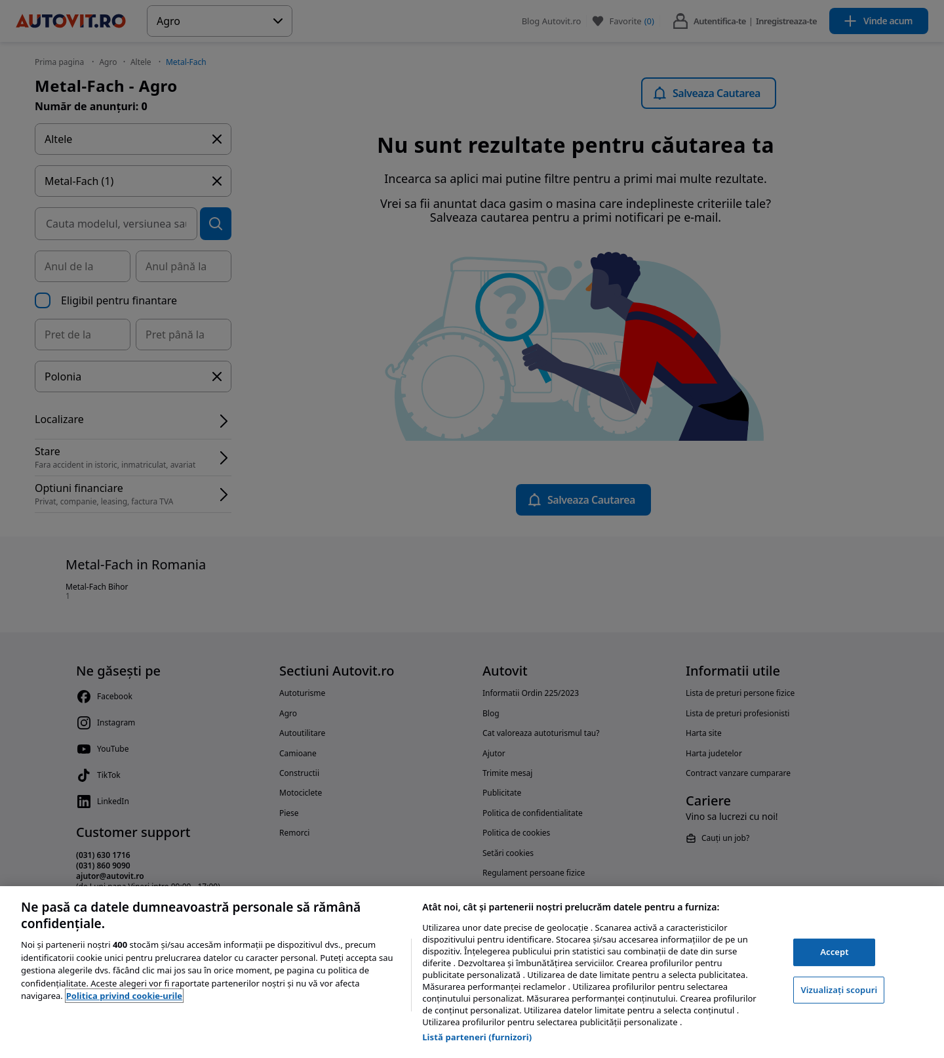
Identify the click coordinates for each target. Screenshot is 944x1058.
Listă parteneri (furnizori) (477, 1037)
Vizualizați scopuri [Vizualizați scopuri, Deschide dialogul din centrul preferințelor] (838, 990)
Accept (834, 952)
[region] (472, 972)
